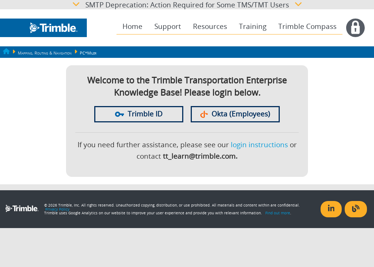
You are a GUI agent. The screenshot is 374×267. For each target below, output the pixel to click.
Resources (210, 26)
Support (167, 26)
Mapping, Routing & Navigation (45, 53)
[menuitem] (132, 26)
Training (252, 26)
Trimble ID (139, 114)
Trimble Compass (307, 26)
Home (132, 26)
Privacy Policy (57, 209)
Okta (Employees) (235, 114)
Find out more (277, 212)
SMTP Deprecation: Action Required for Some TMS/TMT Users (187, 4)
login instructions (259, 144)
